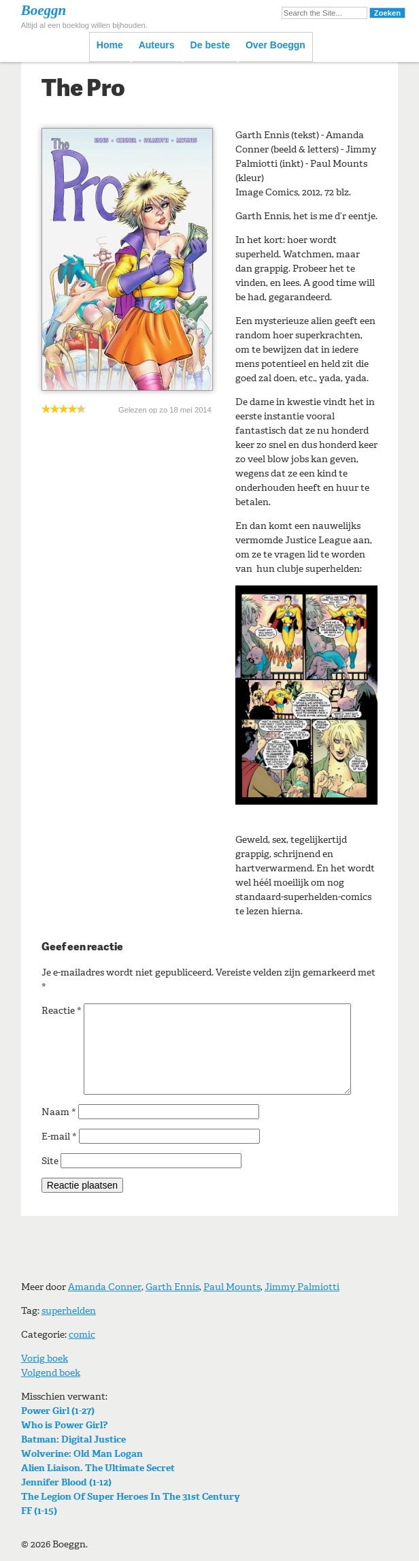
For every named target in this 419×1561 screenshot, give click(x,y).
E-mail (59, 1136)
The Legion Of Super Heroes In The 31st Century (130, 1496)
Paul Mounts (232, 1287)
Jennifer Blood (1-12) (66, 1482)
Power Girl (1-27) (58, 1410)
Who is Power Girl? (64, 1425)
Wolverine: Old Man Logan (82, 1453)
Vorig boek (44, 1358)
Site (49, 1161)
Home (110, 44)
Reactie (61, 1010)
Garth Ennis (172, 1287)
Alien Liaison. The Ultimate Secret (98, 1468)
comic (82, 1334)
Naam (58, 1112)
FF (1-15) (39, 1510)
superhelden (68, 1310)
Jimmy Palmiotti (302, 1287)
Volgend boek (50, 1372)
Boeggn (44, 10)
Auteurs (157, 44)
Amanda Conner (104, 1287)
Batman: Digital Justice (73, 1439)
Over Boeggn (275, 44)
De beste (210, 44)
